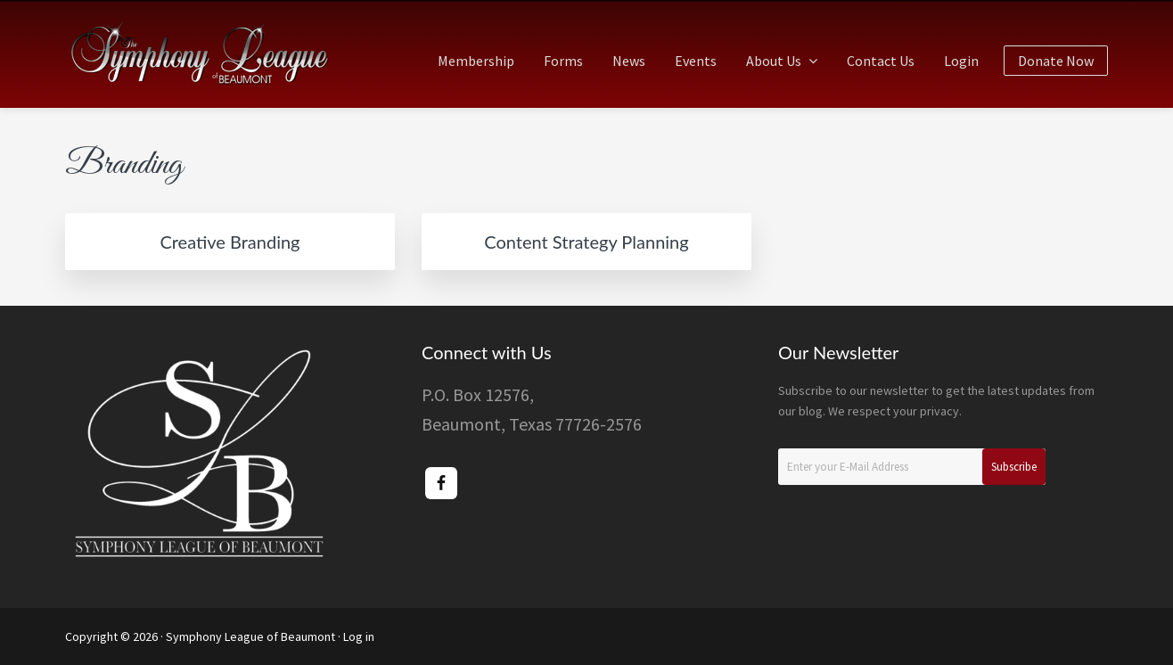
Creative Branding (229, 241)
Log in (358, 636)
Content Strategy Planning (586, 241)
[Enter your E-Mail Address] (912, 466)
